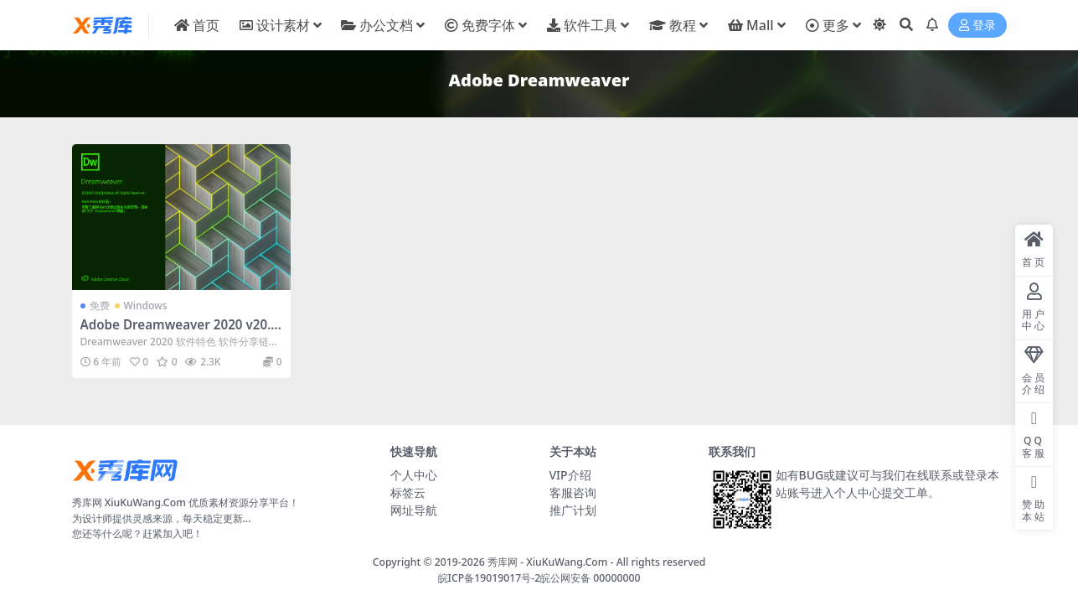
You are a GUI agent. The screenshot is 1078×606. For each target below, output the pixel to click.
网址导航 (413, 510)
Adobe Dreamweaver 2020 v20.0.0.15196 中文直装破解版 (181, 332)
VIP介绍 (570, 475)
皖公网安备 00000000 (590, 578)
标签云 (408, 492)
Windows (146, 305)
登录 (977, 25)
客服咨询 (572, 492)
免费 (100, 305)
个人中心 (413, 475)
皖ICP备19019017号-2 (489, 578)
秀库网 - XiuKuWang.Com (549, 562)
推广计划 (572, 510)
